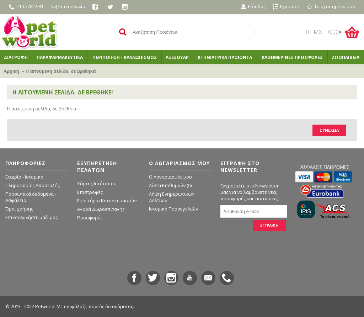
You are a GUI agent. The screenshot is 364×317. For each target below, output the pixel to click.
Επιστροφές (90, 192)
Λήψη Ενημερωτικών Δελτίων (171, 197)
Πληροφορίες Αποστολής (32, 185)
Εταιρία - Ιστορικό (24, 177)
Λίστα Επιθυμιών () (170, 185)
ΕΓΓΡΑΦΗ (269, 225)
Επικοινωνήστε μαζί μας (31, 217)
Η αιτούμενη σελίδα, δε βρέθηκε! (61, 71)
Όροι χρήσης (19, 209)
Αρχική (11, 71)
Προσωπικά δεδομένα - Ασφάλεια (30, 197)
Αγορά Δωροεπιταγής (100, 209)
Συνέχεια (329, 130)
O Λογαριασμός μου (170, 177)
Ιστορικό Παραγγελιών (173, 209)
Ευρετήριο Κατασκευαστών (106, 200)
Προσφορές (89, 217)
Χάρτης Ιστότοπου (97, 183)
